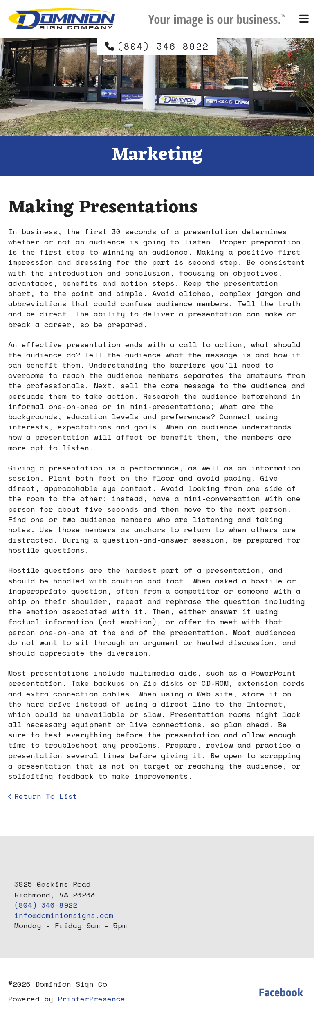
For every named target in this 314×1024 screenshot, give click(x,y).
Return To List (45, 796)
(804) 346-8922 (163, 46)
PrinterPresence (91, 998)
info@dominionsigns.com (63, 915)
